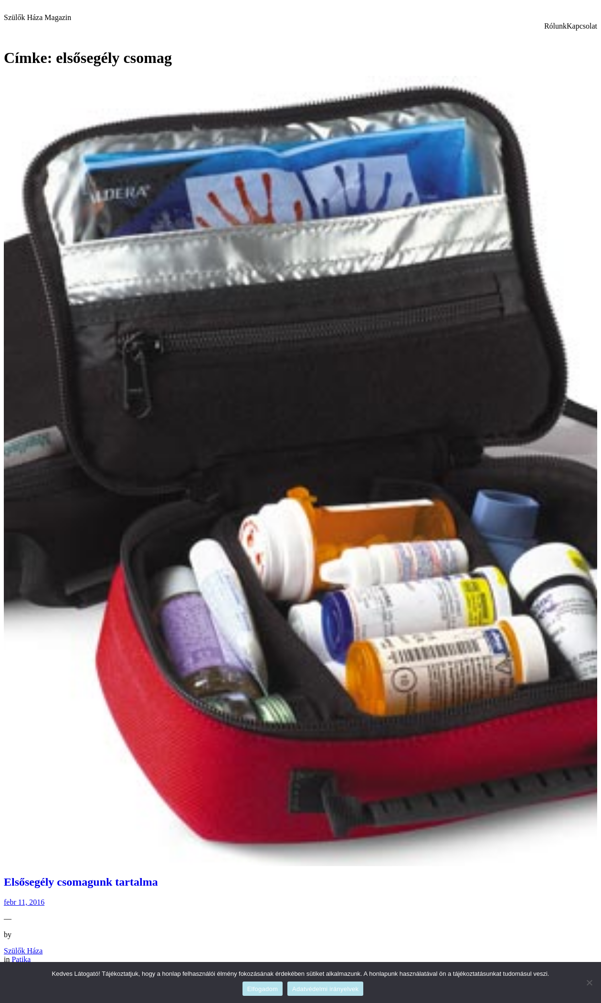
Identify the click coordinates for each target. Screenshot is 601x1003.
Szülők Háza (23, 951)
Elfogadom (262, 989)
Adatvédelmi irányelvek (325, 989)
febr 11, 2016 (24, 902)
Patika (21, 959)
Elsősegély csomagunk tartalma (81, 882)
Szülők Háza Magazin (37, 17)
